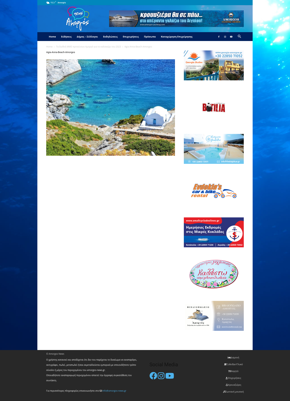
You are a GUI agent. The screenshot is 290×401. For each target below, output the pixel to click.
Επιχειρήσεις (131, 36)
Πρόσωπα (150, 36)
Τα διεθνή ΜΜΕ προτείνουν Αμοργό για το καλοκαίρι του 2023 (88, 46)
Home (52, 36)
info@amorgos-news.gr (114, 390)
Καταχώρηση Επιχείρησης (177, 36)
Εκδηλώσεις (110, 36)
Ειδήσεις (66, 36)
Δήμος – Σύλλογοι (87, 36)
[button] (239, 37)
